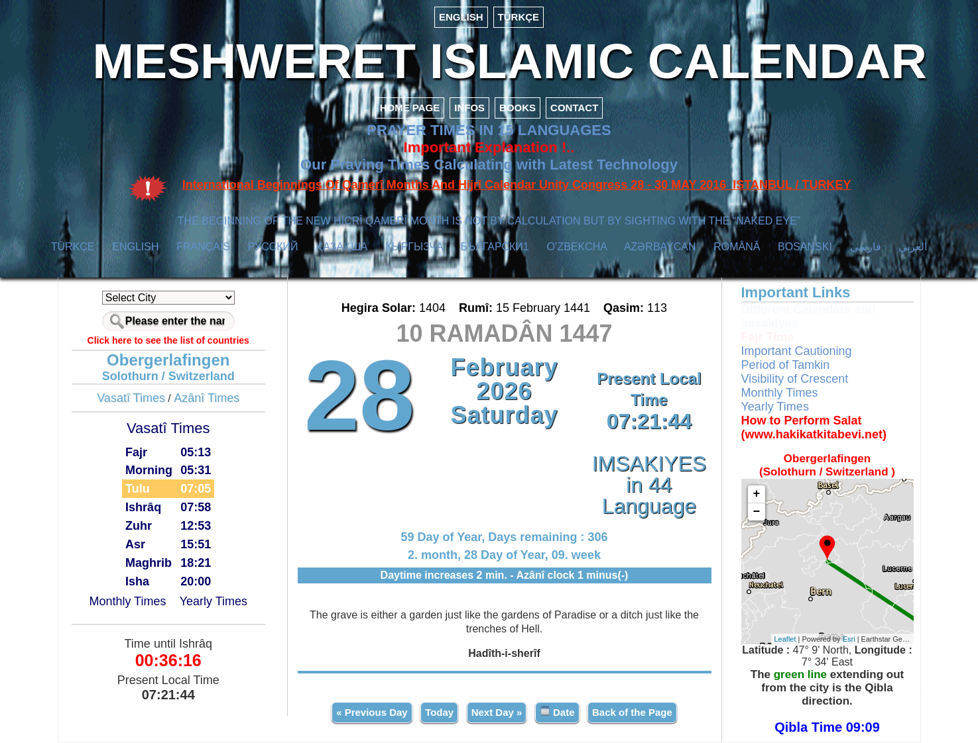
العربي (912, 246)
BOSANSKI (805, 246)
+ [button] (757, 494)
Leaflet (785, 639)
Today (439, 712)
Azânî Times (206, 398)
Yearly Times (213, 601)
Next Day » (496, 712)
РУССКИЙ (273, 246)
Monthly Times (127, 601)
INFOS (469, 107)
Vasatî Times (131, 398)
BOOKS (517, 107)
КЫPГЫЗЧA (414, 246)
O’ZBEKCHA (576, 246)
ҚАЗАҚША (341, 246)
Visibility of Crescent (795, 378)
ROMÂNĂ (736, 246)
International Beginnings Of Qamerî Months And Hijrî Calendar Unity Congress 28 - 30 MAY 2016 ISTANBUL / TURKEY (516, 184)
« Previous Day (372, 712)
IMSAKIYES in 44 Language (649, 485)
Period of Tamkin (785, 365)
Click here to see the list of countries (168, 340)
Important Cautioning (796, 351)
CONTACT (574, 107)
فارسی (865, 246)
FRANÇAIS (203, 246)
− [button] (757, 512)
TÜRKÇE (519, 17)
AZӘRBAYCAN (660, 246)
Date (557, 711)
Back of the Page (632, 712)
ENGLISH (461, 17)
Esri (849, 639)
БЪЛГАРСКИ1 (495, 246)
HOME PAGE (410, 107)
